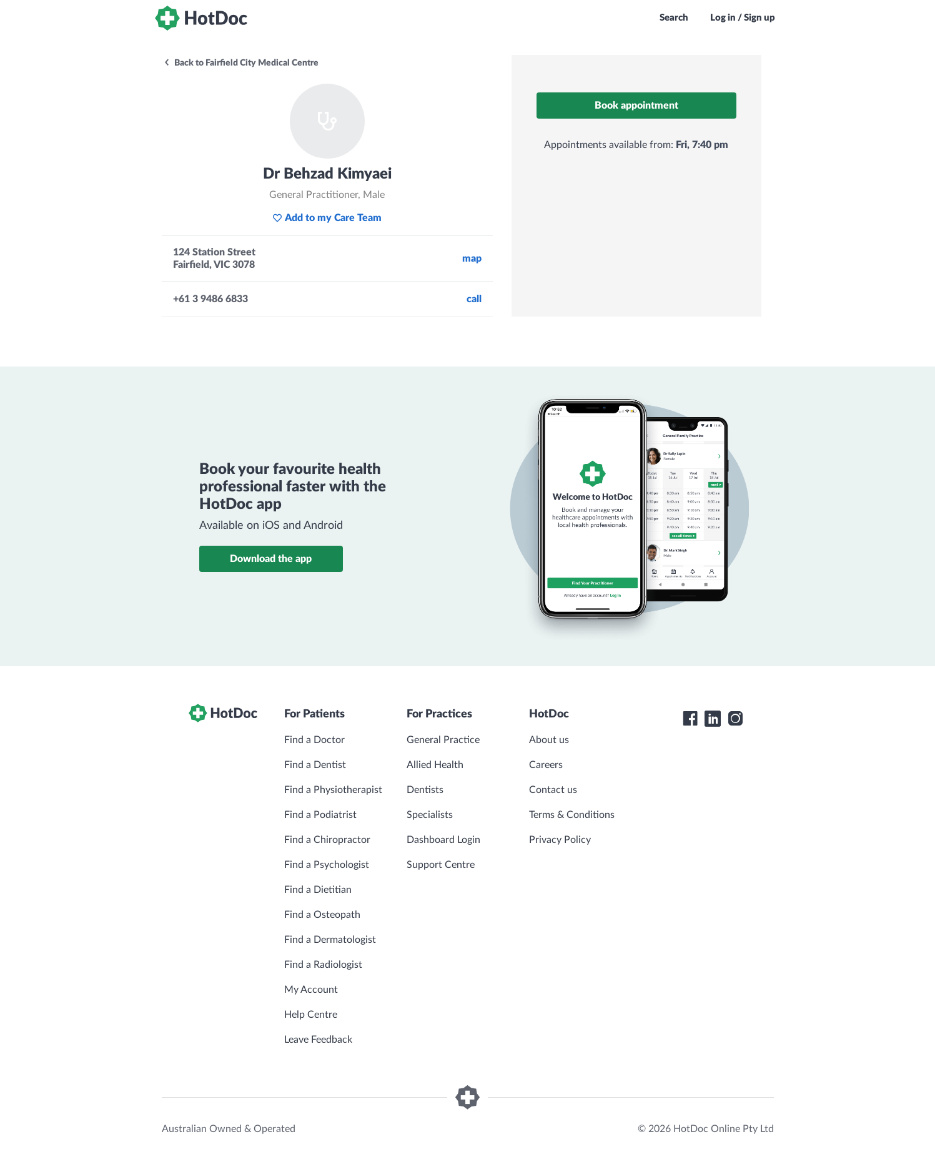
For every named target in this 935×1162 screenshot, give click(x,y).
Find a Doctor (314, 740)
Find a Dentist (315, 765)
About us (549, 740)
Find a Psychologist (326, 865)
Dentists (425, 790)
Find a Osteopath (322, 915)
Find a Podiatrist (320, 815)
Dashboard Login (443, 840)
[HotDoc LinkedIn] (712, 719)
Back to (241, 63)
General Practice (443, 740)
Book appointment (636, 106)
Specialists (430, 815)
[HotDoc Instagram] (735, 719)
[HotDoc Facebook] (690, 719)
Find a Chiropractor (327, 840)
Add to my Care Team (327, 218)
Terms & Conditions (572, 815)
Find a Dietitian (318, 890)
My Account (311, 990)
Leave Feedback (318, 1040)
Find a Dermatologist (330, 940)
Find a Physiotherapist (333, 790)
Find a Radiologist (323, 965)
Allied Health (435, 765)
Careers (546, 765)
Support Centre (441, 865)
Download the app (271, 559)
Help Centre (310, 1015)
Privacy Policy (560, 840)
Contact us (553, 790)
